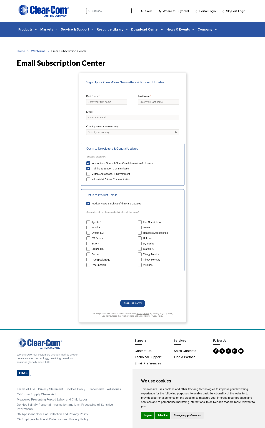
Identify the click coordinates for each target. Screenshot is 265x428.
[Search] (109, 11)
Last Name (144, 96)
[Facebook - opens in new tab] (216, 351)
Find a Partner (184, 357)
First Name (92, 96)
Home (21, 51)
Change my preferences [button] (187, 415)
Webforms (38, 51)
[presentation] (133, 284)
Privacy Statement (50, 389)
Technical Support (148, 357)
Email (89, 111)
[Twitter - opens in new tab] (228, 351)
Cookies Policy (75, 389)
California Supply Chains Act (36, 394)
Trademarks (96, 389)
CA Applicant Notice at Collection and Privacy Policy (52, 414)
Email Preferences (148, 363)
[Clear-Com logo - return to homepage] (43, 11)
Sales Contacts (185, 351)
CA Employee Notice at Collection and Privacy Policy (53, 419)
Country (102, 126)
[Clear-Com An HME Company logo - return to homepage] (39, 343)
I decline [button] (163, 415)
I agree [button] (148, 415)
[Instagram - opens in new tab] (234, 351)
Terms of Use (26, 389)
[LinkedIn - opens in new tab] (222, 351)
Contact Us (143, 351)
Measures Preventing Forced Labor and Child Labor (52, 399)
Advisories (114, 389)
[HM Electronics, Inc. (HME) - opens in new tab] (24, 372)
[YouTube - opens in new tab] (241, 351)
